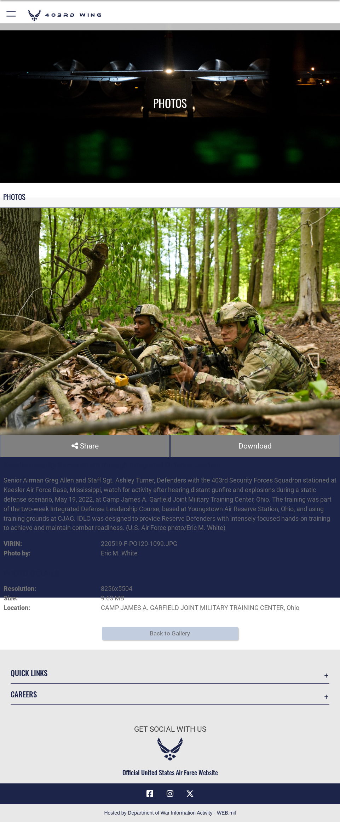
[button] (11, 15)
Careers (24, 694)
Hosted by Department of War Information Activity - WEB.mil (170, 813)
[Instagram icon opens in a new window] (170, 793)
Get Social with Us (170, 729)
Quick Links (29, 673)
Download (255, 445)
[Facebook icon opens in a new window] (150, 793)
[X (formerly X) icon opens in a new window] (190, 793)
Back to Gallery (170, 633)
